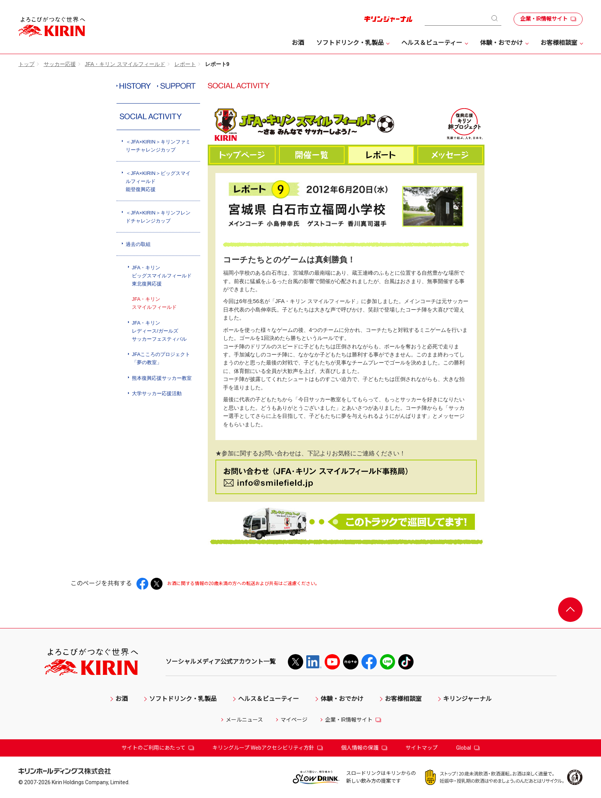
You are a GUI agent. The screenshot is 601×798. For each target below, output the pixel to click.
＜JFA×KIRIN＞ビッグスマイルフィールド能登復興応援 (158, 181)
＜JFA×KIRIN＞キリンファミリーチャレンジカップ (158, 146)
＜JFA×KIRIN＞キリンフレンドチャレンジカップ (158, 217)
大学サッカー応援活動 (157, 393)
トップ (26, 64)
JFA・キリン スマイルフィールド (125, 64)
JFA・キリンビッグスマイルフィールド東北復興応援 (162, 276)
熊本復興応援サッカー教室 (162, 378)
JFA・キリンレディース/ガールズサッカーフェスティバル (159, 331)
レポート (185, 64)
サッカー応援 (60, 64)
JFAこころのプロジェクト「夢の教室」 (161, 358)
